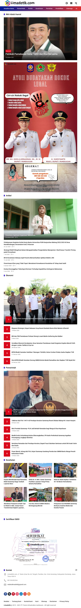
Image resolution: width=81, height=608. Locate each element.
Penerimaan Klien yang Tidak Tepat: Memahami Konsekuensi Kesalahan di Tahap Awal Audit (35, 263)
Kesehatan (8, 475)
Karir (37, 601)
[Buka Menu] (71, 3)
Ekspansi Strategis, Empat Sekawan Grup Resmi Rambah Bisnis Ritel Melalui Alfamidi (40, 328)
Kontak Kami (28, 601)
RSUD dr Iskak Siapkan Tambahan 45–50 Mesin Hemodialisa (65, 481)
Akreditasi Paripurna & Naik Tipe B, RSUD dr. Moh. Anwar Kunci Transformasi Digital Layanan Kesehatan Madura (15, 506)
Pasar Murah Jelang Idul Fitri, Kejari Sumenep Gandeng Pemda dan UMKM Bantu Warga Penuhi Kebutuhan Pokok (43, 452)
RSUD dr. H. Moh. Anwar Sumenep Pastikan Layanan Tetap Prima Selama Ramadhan (40, 482)
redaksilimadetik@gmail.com (16, 584)
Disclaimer (53, 601)
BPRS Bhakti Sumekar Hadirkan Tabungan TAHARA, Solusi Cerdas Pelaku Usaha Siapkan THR (43, 352)
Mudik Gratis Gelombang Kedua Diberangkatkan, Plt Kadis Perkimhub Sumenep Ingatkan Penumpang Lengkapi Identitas (41, 436)
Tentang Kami (16, 601)
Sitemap (44, 601)
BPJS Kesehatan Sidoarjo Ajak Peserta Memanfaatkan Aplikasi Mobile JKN (29, 258)
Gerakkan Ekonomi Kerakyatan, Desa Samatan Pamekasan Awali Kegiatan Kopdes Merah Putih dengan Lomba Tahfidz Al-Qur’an (43, 344)
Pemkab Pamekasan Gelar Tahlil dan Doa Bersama (31, 54)
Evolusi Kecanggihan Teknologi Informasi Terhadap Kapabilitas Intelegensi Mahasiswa (33, 269)
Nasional (8, 51)
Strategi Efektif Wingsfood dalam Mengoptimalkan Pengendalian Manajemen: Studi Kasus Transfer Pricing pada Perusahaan (40, 251)
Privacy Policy (64, 601)
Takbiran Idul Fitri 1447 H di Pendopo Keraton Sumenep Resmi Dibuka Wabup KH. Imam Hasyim (43, 420)
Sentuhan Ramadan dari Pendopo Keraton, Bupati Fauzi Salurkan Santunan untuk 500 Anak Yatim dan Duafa (44, 444)
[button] (66, 3)
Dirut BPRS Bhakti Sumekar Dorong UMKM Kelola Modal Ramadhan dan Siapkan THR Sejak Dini (43, 360)
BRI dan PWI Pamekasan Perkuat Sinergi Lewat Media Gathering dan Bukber (37, 336)
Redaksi (6, 601)
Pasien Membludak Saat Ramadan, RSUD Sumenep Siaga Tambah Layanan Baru (15, 482)
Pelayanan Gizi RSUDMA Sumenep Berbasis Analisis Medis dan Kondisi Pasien (65, 506)
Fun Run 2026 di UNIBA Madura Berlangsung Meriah (39, 505)
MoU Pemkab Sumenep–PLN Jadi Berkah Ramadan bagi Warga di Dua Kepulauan (39, 428)
